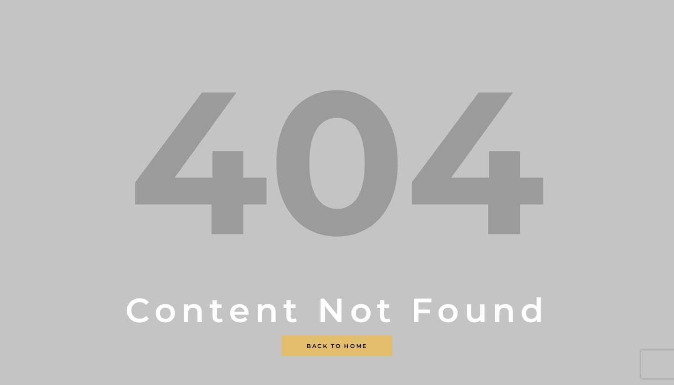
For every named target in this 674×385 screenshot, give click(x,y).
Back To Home (337, 345)
